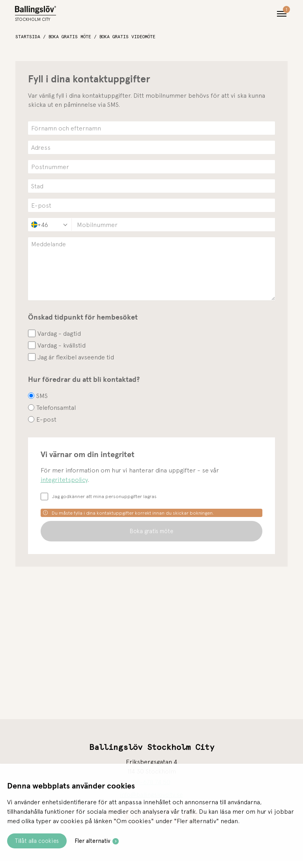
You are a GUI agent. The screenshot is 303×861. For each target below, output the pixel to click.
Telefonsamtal (56, 407)
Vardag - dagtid (59, 333)
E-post (46, 419)
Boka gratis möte (70, 36)
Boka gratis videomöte (127, 36)
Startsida (27, 36)
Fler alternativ (92, 840)
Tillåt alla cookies (37, 840)
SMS (42, 395)
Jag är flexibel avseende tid (75, 357)
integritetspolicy (64, 479)
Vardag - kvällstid (61, 345)
